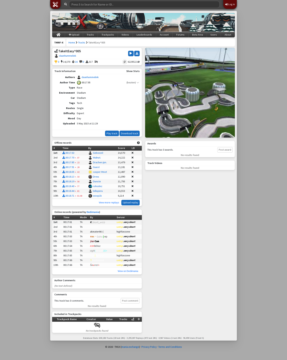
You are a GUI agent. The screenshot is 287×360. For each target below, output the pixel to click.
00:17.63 (68, 152)
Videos (125, 34)
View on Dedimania (128, 271)
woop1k (97, 195)
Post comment (130, 300)
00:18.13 (68, 176)
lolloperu (98, 191)
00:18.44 (68, 191)
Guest (96, 167)
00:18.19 (68, 181)
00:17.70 (68, 157)
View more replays (109, 202)
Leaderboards (144, 34)
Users (213, 34)
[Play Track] (130, 53)
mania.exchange (130, 346)
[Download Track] (137, 53)
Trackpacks (108, 34)
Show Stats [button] (133, 71)
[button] (55, 4)
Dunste (97, 181)
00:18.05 (68, 171)
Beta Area (197, 34)
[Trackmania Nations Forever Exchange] (71, 22)
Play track (112, 133)
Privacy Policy (149, 346)
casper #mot (100, 171)
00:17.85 (68, 162)
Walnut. (97, 157)
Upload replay (130, 202)
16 (75, 61)
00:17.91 (68, 167)
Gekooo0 (98, 152)
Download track (129, 133)
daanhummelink (67, 55)
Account (164, 34)
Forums (180, 34)
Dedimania (93, 212)
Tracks (90, 34)
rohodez (97, 186)
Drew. (96, 176)
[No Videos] (96, 62)
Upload (74, 34)
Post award (225, 149)
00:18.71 (68, 195)
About (228, 34)
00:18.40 (68, 186)
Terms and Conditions (170, 346)
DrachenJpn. (100, 162)
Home (71, 42)
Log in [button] (230, 4)
